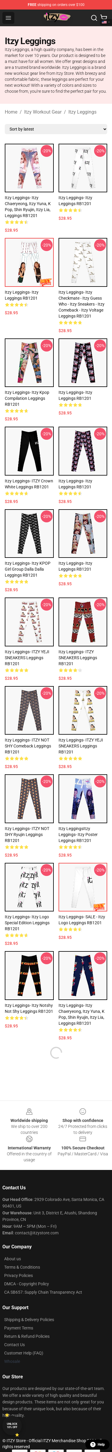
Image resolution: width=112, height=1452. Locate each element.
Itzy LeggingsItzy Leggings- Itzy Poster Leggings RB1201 (78, 834)
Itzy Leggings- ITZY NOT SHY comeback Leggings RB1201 (28, 746)
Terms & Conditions (22, 1267)
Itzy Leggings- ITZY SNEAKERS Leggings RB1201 (78, 657)
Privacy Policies (18, 1275)
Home (11, 112)
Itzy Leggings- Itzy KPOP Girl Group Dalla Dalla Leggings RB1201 (27, 569)
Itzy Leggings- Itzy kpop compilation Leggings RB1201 (27, 398)
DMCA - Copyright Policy (26, 1283)
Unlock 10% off (12, 1425)
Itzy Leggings (82, 112)
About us (12, 1258)
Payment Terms (18, 1328)
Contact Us (14, 1344)
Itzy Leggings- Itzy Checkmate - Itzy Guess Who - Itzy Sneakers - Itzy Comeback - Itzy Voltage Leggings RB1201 (82, 304)
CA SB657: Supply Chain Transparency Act (43, 1292)
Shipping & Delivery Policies (29, 1319)
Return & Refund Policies (27, 1336)
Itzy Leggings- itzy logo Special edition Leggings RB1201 (27, 922)
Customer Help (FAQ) (23, 1353)
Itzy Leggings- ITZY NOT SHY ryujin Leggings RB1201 (27, 834)
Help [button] (97, 1444)
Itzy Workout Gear (43, 112)
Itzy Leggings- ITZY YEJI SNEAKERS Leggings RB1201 (27, 657)
